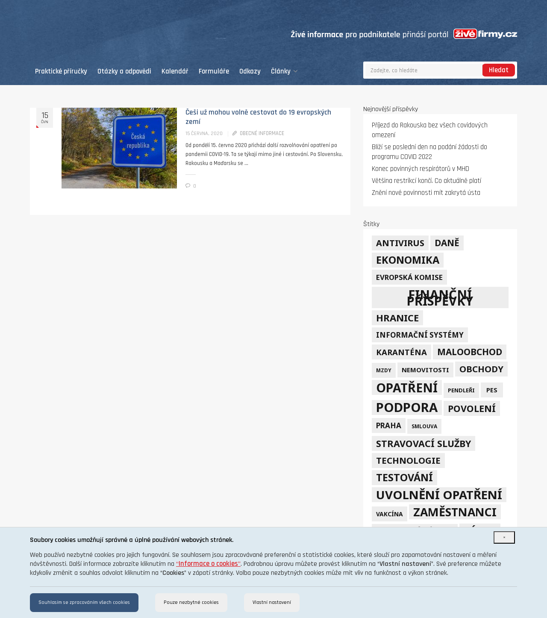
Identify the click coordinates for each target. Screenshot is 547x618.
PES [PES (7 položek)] (491, 390)
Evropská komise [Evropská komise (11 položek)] (409, 277)
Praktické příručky (61, 71)
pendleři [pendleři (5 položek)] (461, 390)
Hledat (499, 70)
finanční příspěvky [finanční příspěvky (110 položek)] (440, 297)
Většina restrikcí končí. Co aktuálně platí (426, 181)
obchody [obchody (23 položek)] (481, 369)
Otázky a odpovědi (124, 71)
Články (284, 71)
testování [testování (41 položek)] (404, 477)
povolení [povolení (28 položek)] (472, 408)
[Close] (504, 537)
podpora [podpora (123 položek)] (407, 407)
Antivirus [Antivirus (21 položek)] (400, 243)
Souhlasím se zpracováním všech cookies (84, 602)
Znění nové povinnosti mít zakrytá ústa (426, 192)
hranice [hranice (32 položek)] (397, 317)
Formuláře (214, 71)
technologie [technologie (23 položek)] (408, 460)
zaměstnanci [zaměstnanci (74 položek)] (455, 511)
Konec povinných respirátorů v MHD (420, 169)
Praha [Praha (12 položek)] (388, 425)
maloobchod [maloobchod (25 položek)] (469, 352)
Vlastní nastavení (272, 602)
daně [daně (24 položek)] (447, 243)
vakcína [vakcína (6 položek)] (389, 514)
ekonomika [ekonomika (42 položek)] (407, 260)
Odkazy (250, 71)
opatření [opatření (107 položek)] (407, 387)
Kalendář (175, 71)
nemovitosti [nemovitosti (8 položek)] (425, 369)
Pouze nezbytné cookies (191, 602)
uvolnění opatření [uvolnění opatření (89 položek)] (439, 494)
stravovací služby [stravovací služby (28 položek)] (423, 443)
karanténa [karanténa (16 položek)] (401, 352)
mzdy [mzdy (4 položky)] (383, 370)
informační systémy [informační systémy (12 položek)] (420, 335)
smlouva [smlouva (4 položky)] (424, 426)
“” (208, 563)
